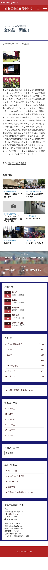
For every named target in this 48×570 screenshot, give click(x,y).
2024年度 (11, 419)
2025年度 (11, 414)
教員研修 (7, 243)
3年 (26, 360)
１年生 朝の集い (32, 218)
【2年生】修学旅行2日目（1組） (34, 195)
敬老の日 (15, 307)
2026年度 (11, 408)
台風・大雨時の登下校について (20, 390)
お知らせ (26, 371)
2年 (40, 192)
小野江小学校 (13, 481)
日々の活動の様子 (20, 26)
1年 (26, 349)
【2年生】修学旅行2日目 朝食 (13, 195)
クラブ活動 (26, 365)
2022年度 (11, 430)
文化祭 (17, 163)
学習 (9, 163)
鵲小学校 (11, 487)
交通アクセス (12, 514)
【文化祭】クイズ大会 (34, 243)
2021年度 (11, 435)
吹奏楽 (23, 163)
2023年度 (11, 425)
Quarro (29, 551)
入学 (13, 163)
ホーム (7, 26)
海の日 (15, 292)
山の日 (15, 300)
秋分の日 (15, 315)
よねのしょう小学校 (16, 476)
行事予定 (26, 376)
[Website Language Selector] (10, 3)
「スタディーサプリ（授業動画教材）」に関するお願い (13, 218)
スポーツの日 (17, 323)
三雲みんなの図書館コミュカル (20, 492)
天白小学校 (12, 471)
